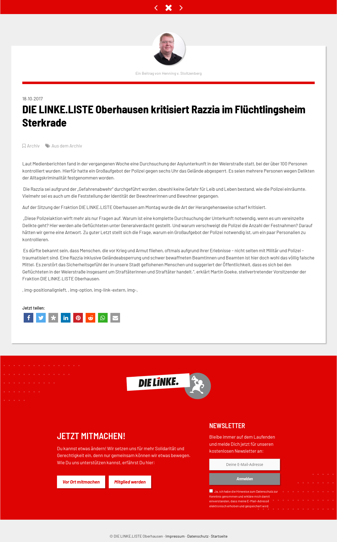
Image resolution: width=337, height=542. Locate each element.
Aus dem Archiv (66, 145)
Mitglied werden (130, 481)
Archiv (33, 145)
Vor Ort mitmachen (81, 481)
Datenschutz (264, 491)
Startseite (219, 536)
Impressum (175, 536)
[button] (28, 318)
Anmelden (245, 478)
